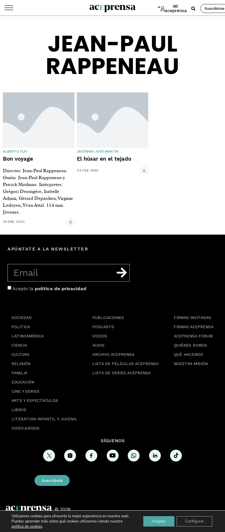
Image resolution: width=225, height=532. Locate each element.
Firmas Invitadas (192, 317)
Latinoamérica (28, 336)
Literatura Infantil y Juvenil (44, 419)
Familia (19, 372)
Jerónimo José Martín (97, 151)
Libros (19, 409)
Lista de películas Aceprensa (125, 363)
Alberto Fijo (15, 151)
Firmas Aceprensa (193, 326)
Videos (99, 336)
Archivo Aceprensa (113, 354)
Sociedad (22, 317)
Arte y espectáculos (35, 400)
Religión (21, 363)
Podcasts (103, 326)
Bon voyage (18, 159)
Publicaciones (108, 317)
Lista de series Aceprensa (121, 372)
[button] (193, 9)
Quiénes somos (190, 345)
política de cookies (27, 526)
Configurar (194, 521)
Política (21, 326)
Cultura (20, 354)
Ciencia (19, 345)
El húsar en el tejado (104, 159)
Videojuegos (25, 428)
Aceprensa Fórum (193, 336)
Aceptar (158, 521)
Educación (23, 382)
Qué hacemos (188, 354)
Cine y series (25, 391)
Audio (98, 345)
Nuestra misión (191, 363)
